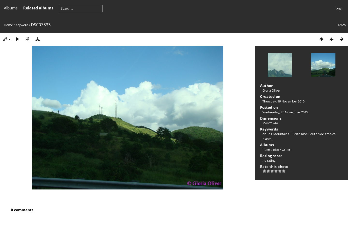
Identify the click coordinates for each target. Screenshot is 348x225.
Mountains (281, 134)
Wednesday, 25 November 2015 (285, 112)
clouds (267, 134)
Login (339, 8)
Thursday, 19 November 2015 (283, 101)
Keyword (21, 25)
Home (8, 25)
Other (286, 149)
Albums (11, 8)
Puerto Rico (298, 134)
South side (316, 134)
